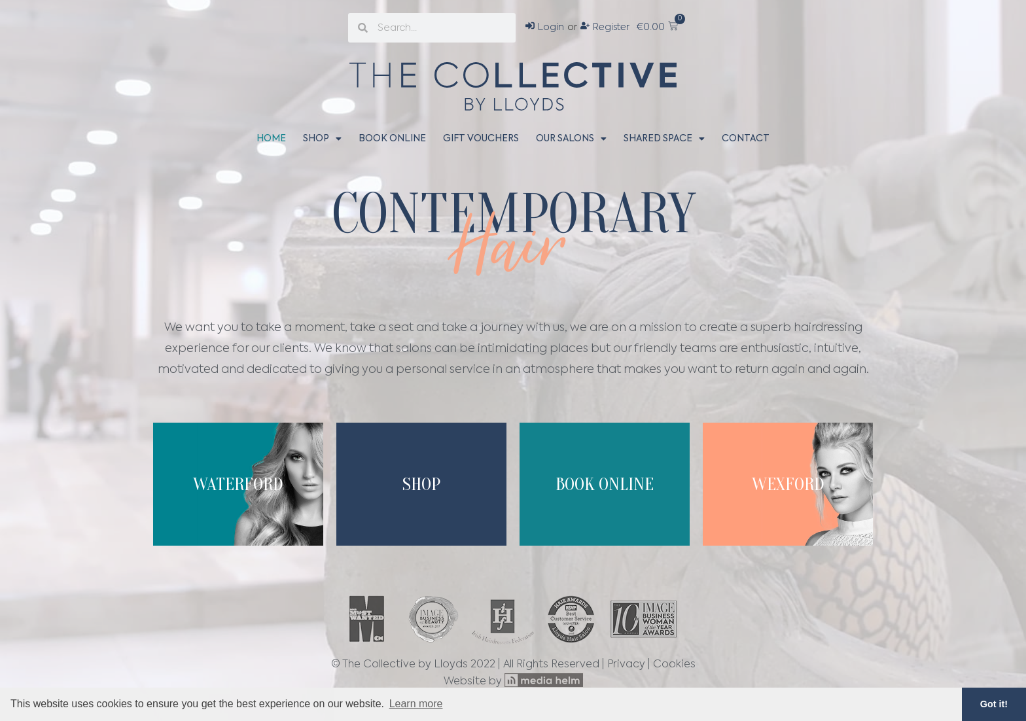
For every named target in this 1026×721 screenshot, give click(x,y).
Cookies (674, 664)
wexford (788, 484)
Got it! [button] (994, 704)
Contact (746, 138)
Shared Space (664, 139)
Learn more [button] (416, 703)
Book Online (392, 138)
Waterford (238, 484)
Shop (322, 139)
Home (271, 138)
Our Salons (571, 139)
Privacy (626, 664)
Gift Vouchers (481, 138)
